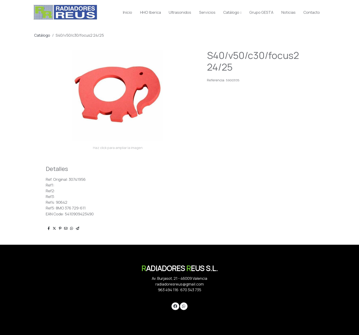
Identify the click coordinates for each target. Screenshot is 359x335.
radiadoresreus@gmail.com (179, 284)
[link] (65, 12)
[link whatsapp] (183, 306)
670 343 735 (190, 289)
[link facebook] (175, 306)
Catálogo (42, 35)
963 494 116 (168, 289)
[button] (232, 12)
